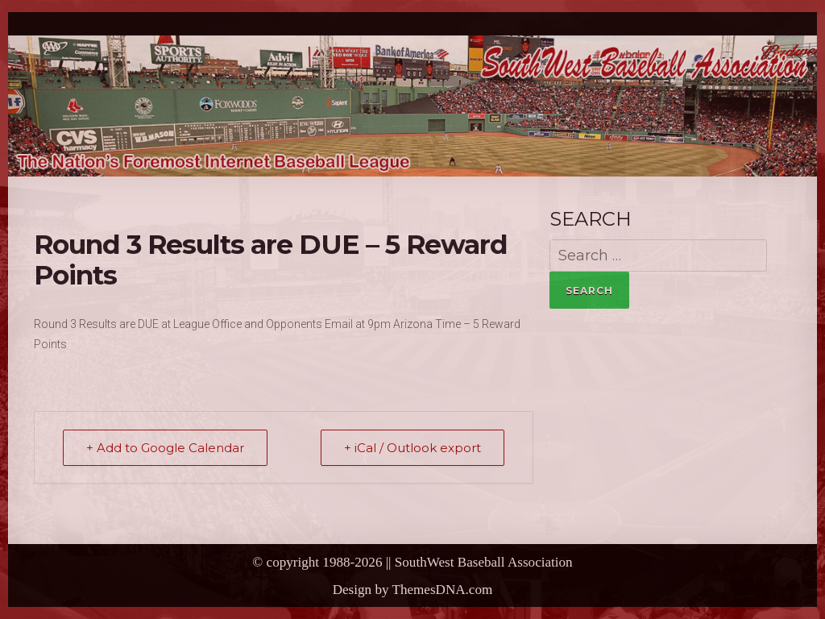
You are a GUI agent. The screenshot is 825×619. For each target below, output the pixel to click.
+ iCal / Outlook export (412, 447)
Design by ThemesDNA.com (413, 589)
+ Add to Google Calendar (165, 447)
